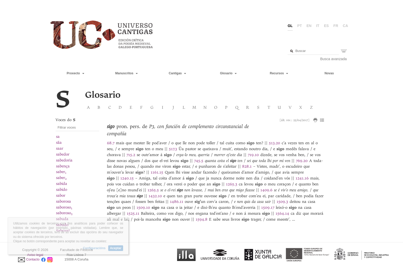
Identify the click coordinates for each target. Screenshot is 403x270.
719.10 (253, 154)
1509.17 (267, 207)
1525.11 (133, 213)
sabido (61, 189)
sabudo (62, 224)
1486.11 (176, 201)
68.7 (110, 143)
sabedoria (64, 160)
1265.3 (231, 184)
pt (299, 26)
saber (61, 171)
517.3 (173, 149)
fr (335, 26)
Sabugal (63, 230)
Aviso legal (35, 255)
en (309, 26)
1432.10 (155, 196)
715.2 (130, 154)
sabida (61, 183)
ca (345, 26)
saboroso (64, 207)
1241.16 (302, 178)
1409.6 (266, 190)
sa (58, 136)
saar (59, 148)
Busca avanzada (333, 59)
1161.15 (157, 172)
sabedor (62, 154)
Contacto (33, 260)
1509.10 (143, 207)
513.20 (274, 143)
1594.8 (201, 219)
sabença (63, 166)
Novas (329, 73)
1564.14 (282, 213)
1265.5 (153, 190)
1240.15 (127, 178)
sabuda (62, 219)
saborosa (63, 201)
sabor (60, 195)
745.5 (198, 160)
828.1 (247, 166)
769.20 (302, 160)
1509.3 (282, 201)
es (326, 26)
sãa (59, 142)
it (317, 26)
